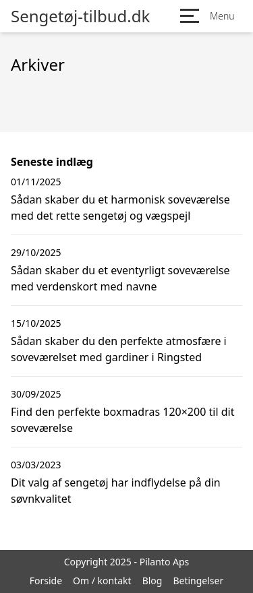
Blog (152, 580)
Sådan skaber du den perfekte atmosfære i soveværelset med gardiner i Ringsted (119, 349)
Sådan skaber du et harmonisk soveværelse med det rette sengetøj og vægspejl (120, 207)
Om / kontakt (102, 580)
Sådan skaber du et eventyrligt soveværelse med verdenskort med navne (120, 278)
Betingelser (198, 580)
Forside (46, 580)
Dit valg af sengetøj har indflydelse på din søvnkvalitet (116, 490)
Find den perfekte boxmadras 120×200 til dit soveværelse (122, 419)
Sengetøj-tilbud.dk (80, 16)
